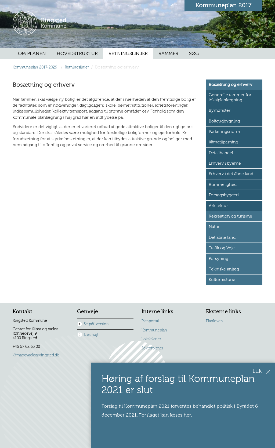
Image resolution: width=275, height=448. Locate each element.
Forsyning (218, 258)
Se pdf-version (96, 324)
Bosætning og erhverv (230, 84)
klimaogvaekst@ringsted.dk (36, 355)
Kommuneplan (154, 330)
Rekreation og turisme (230, 216)
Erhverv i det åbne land (231, 173)
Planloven (214, 321)
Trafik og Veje (222, 247)
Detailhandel (221, 152)
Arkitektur (218, 205)
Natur (214, 226)
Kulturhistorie (222, 279)
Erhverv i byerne (225, 163)
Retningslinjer (77, 67)
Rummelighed (223, 184)
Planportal (150, 321)
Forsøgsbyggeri (224, 195)
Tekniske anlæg (224, 269)
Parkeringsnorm (224, 131)
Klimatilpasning (223, 142)
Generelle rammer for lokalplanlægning (230, 97)
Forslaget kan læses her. (177, 415)
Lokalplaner (151, 339)
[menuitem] (32, 53)
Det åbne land (222, 237)
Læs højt (91, 335)
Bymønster (219, 110)
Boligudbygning (224, 121)
